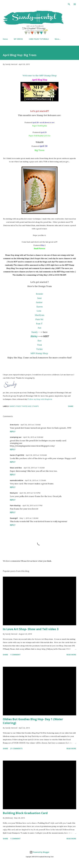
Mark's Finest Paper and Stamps (24, 406)
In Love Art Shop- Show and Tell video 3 (30, 629)
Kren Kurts (14, 425)
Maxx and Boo (16, 468)
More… (57, 39)
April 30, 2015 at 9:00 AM (33, 437)
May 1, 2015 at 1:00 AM (29, 518)
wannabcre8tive (16, 480)
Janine (39, 302)
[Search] (69, 4)
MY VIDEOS (18, 39)
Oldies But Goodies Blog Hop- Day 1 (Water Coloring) (33, 721)
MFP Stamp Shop (40, 353)
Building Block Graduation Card (25, 813)
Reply (12, 431)
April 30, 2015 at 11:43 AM (34, 468)
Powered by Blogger (39, 852)
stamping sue (15, 437)
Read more (71, 654)
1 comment (15, 654)
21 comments (16, 748)
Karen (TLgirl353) (17, 455)
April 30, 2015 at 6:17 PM (32, 505)
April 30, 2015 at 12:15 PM (30, 493)
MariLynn (14, 493)
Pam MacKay (15, 505)
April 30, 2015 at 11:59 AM (35, 480)
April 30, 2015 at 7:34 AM (31, 425)
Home (5, 39)
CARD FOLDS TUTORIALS (39, 39)
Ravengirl (14, 518)
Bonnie (39, 293)
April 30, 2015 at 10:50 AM (36, 455)
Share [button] (70, 406)
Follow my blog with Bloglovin (40, 399)
